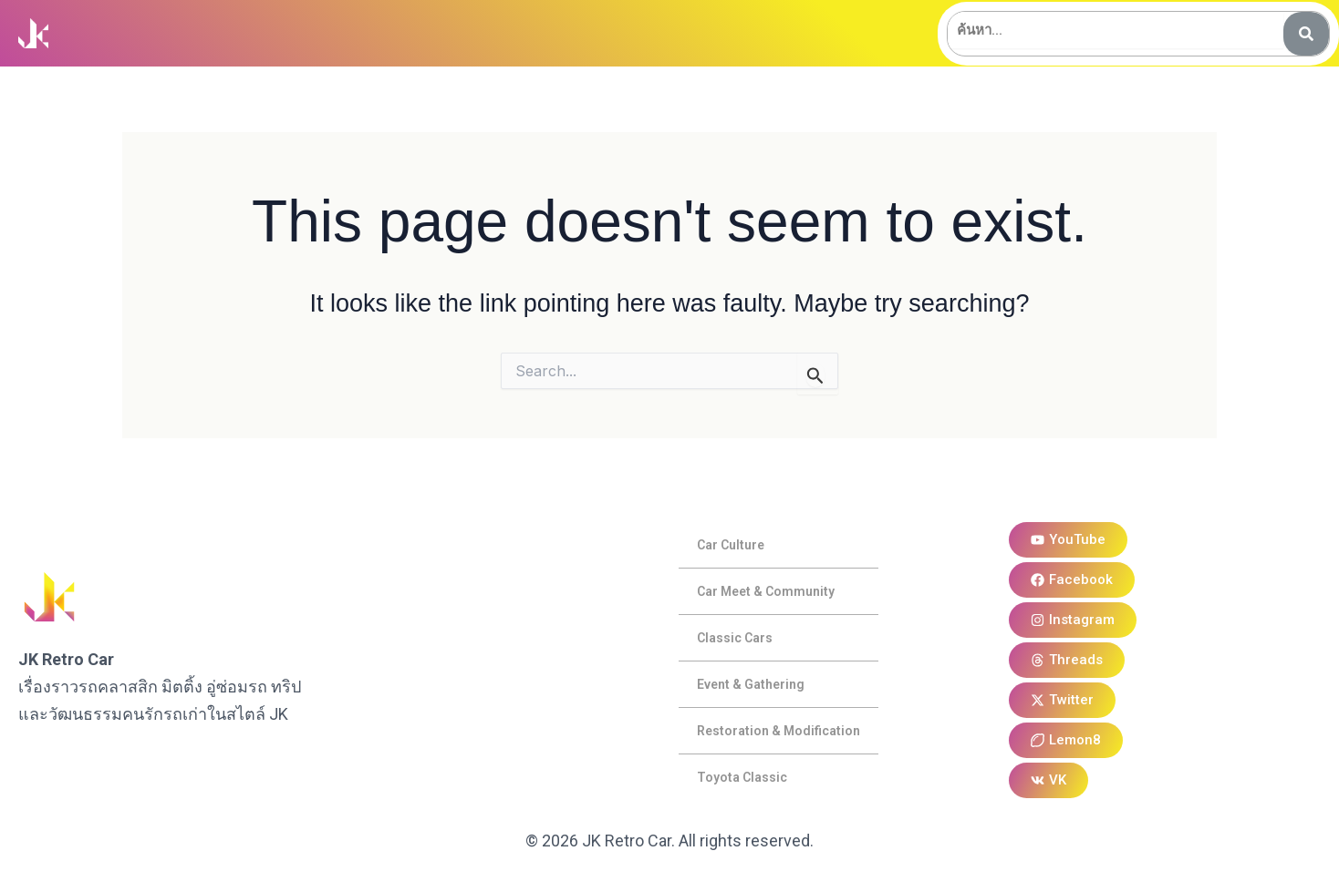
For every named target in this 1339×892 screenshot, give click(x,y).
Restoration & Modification (778, 730)
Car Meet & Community (766, 591)
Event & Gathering (750, 684)
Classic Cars (735, 638)
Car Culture (730, 545)
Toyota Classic (742, 777)
